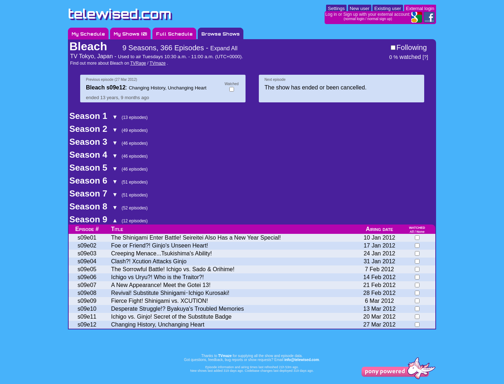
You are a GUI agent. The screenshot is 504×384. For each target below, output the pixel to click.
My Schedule (88, 34)
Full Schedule (174, 34)
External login (420, 8)
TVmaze (158, 63)
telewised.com (119, 14)
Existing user (387, 8)
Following (412, 47)
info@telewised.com (301, 360)
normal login (354, 19)
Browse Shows (220, 34)
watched (405, 57)
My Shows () (130, 34)
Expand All (224, 48)
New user (360, 8)
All (411, 231)
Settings (336, 8)
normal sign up (379, 19)
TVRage (138, 63)
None (420, 231)
